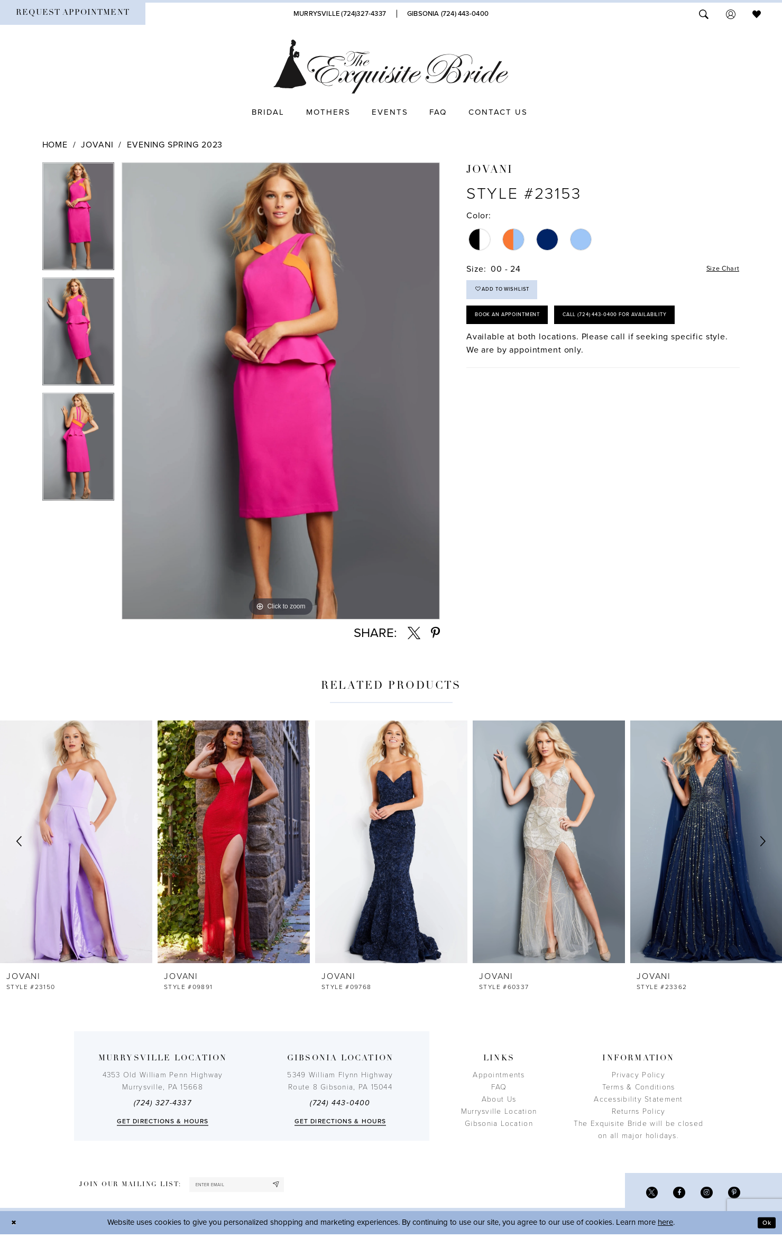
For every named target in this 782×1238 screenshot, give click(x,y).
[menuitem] (72, 14)
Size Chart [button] (718, 269)
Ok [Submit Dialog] (764, 1226)
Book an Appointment (519, 326)
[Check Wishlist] (756, 13)
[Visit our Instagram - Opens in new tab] (702, 1195)
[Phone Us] (340, 14)
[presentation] (76, 841)
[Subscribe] (300, 1186)
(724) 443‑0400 (340, 1102)
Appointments (499, 1074)
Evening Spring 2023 (175, 145)
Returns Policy (639, 1111)
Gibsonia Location (499, 1123)
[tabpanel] (78, 220)
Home (55, 145)
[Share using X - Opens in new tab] (414, 633)
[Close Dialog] (15, 1226)
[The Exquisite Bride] (391, 66)
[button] (730, 13)
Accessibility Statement (638, 1099)
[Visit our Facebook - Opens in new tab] (671, 1195)
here (665, 1226)
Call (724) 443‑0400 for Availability (544, 358)
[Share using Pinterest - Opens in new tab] (435, 633)
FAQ (499, 1087)
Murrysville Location (499, 1111)
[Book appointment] (72, 14)
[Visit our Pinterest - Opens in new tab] (732, 1195)
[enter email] (249, 1186)
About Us (499, 1099)
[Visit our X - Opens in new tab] (640, 1195)
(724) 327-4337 (162, 1102)
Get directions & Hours (162, 1121)
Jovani (97, 145)
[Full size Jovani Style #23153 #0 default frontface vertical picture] (280, 391)
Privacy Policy (638, 1074)
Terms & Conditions (638, 1087)
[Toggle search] (704, 13)
